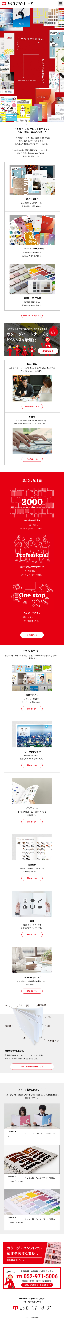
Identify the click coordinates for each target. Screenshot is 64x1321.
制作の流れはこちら (32, 407)
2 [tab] (30, 124)
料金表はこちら (32, 459)
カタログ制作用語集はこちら (32, 1067)
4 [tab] (38, 124)
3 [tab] (34, 124)
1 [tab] (26, 124)
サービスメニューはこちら (32, 316)
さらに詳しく (32, 635)
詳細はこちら (32, 709)
